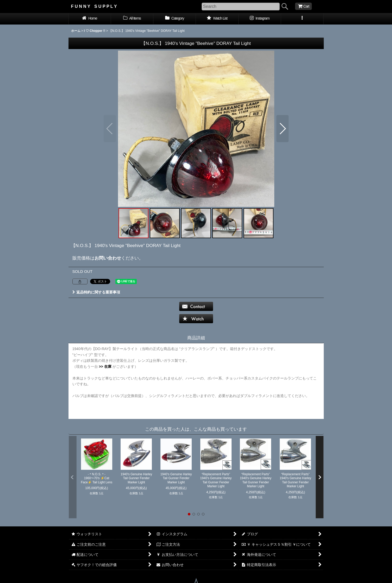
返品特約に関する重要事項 (96, 292)
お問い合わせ (108, 258)
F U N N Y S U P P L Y (94, 6)
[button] (302, 19)
